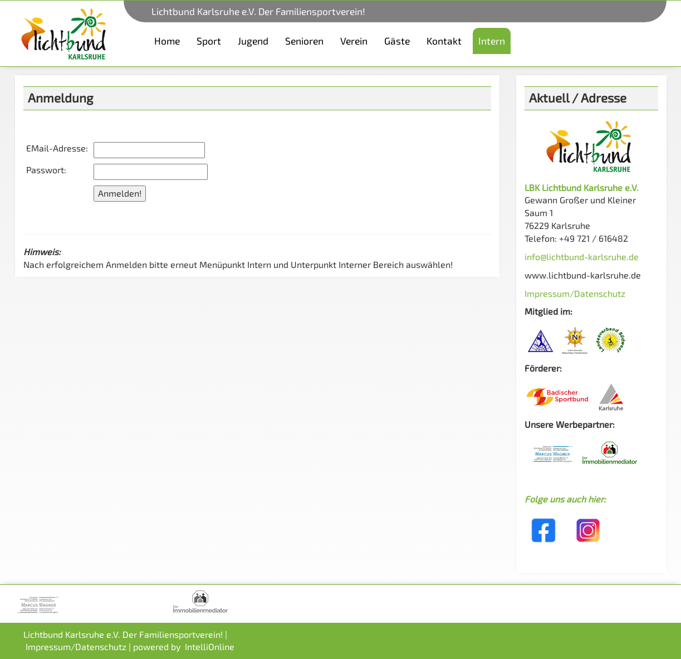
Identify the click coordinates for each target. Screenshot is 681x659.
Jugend (253, 41)
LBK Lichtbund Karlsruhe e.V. (582, 187)
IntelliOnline (209, 646)
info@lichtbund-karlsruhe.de (582, 256)
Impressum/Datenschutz (575, 293)
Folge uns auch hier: (565, 499)
